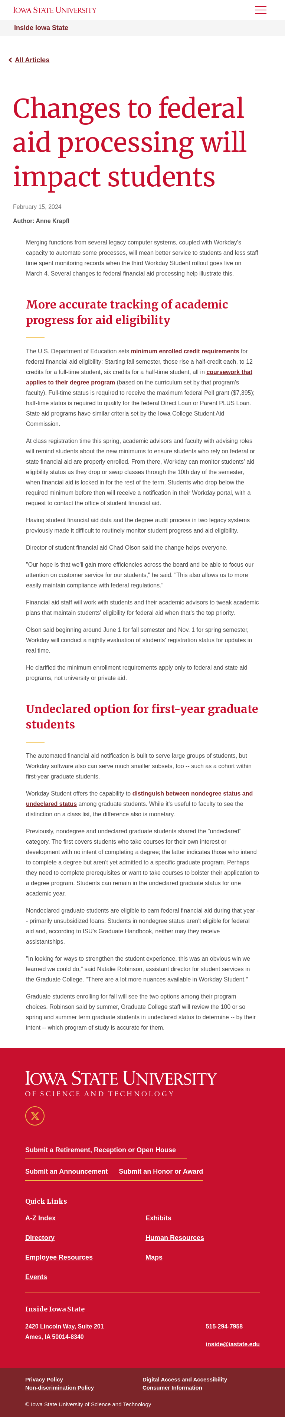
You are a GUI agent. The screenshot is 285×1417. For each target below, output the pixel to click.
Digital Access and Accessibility (184, 1379)
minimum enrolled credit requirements (185, 351)
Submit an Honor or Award (161, 1171)
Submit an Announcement (66, 1171)
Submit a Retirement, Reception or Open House (100, 1150)
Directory (40, 1237)
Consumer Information (172, 1387)
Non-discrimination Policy (59, 1387)
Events (36, 1277)
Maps (154, 1257)
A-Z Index (40, 1218)
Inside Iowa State (41, 27)
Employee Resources (59, 1257)
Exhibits (158, 1218)
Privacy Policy (44, 1379)
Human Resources (174, 1237)
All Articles (32, 60)
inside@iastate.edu (233, 1344)
